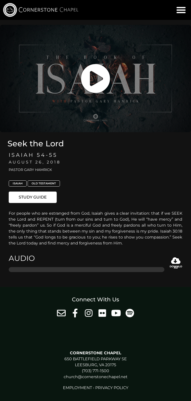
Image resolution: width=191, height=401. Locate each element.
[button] (181, 9)
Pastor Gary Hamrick (30, 169)
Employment (77, 387)
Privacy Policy (111, 387)
